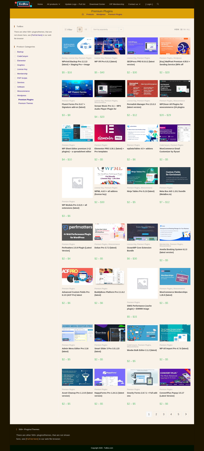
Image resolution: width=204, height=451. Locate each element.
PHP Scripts (22, 78)
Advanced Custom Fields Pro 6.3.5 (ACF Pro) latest (75, 293)
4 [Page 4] (171, 414)
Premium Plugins (115, 14)
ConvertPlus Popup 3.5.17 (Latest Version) (172, 394)
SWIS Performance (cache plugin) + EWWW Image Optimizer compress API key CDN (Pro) (140, 310)
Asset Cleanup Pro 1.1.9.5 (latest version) (77, 394)
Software (21, 87)
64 (184, 29)
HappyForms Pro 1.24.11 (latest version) (109, 394)
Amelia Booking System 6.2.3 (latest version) (173, 251)
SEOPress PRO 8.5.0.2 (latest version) (141, 63)
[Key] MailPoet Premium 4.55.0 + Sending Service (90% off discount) (175, 64)
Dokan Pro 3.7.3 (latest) (105, 248)
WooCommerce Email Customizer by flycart (170, 150)
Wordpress (177, 58)
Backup (65, 58)
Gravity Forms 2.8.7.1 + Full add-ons (142, 394)
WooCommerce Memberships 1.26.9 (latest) (174, 293)
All (188, 29)
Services (20, 82)
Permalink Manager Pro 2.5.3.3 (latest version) (141, 105)
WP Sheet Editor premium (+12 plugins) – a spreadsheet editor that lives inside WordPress (76, 151)
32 (181, 29)
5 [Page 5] (178, 414)
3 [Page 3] (163, 414)
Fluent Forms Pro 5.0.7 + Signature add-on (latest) (73, 105)
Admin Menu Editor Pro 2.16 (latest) (75, 350)
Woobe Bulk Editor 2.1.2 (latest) (142, 350)
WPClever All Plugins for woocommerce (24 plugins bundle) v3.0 (172, 107)
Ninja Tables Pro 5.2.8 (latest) (140, 191)
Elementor (21, 61)
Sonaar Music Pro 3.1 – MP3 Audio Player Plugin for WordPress (107, 109)
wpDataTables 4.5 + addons (140, 148)
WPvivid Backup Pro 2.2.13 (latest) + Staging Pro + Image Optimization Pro (76, 64)
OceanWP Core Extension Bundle (139, 249)
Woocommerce (100, 102)
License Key (73, 58)
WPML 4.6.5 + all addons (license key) (106, 192)
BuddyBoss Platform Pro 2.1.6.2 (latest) (109, 293)
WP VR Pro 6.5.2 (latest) (105, 61)
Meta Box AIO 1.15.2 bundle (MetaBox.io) (173, 192)
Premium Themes (25, 103)
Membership (164, 244)
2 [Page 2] (156, 414)
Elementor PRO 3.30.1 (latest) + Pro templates (109, 150)
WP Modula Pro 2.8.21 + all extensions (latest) (74, 206)
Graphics (21, 65)
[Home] (83, 14)
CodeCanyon (165, 145)
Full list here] (37, 35)
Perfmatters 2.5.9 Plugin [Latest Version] (77, 249)
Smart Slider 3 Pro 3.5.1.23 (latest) (106, 350)
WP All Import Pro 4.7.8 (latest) (174, 348)
